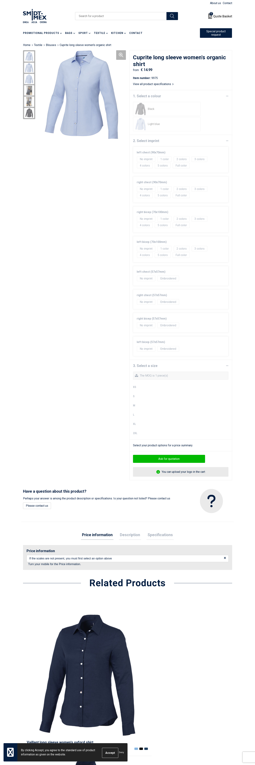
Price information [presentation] (99, 520)
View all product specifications (153, 84)
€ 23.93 (36, 663)
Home (26, 45)
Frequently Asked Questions (97, 706)
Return (136, 701)
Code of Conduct (194, 712)
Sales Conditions (194, 696)
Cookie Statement (195, 701)
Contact (227, 3)
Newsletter (87, 701)
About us (215, 3)
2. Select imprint (146, 126)
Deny (121, 753)
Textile (38, 45)
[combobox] (121, 16)
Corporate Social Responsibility (203, 717)
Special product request (216, 33)
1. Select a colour (147, 96)
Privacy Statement (195, 706)
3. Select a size (145, 351)
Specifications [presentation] (158, 520)
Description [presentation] (130, 520)
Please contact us (37, 490)
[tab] (99, 520)
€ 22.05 (140, 663)
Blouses (51, 45)
